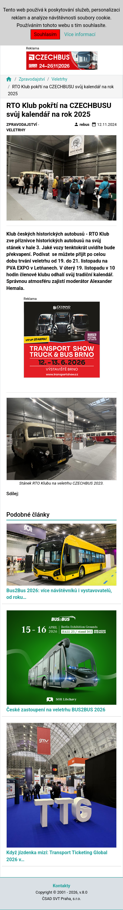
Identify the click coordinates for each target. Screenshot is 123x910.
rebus (82, 124)
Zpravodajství (32, 79)
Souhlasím (45, 34)
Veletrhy (59, 79)
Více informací (79, 34)
